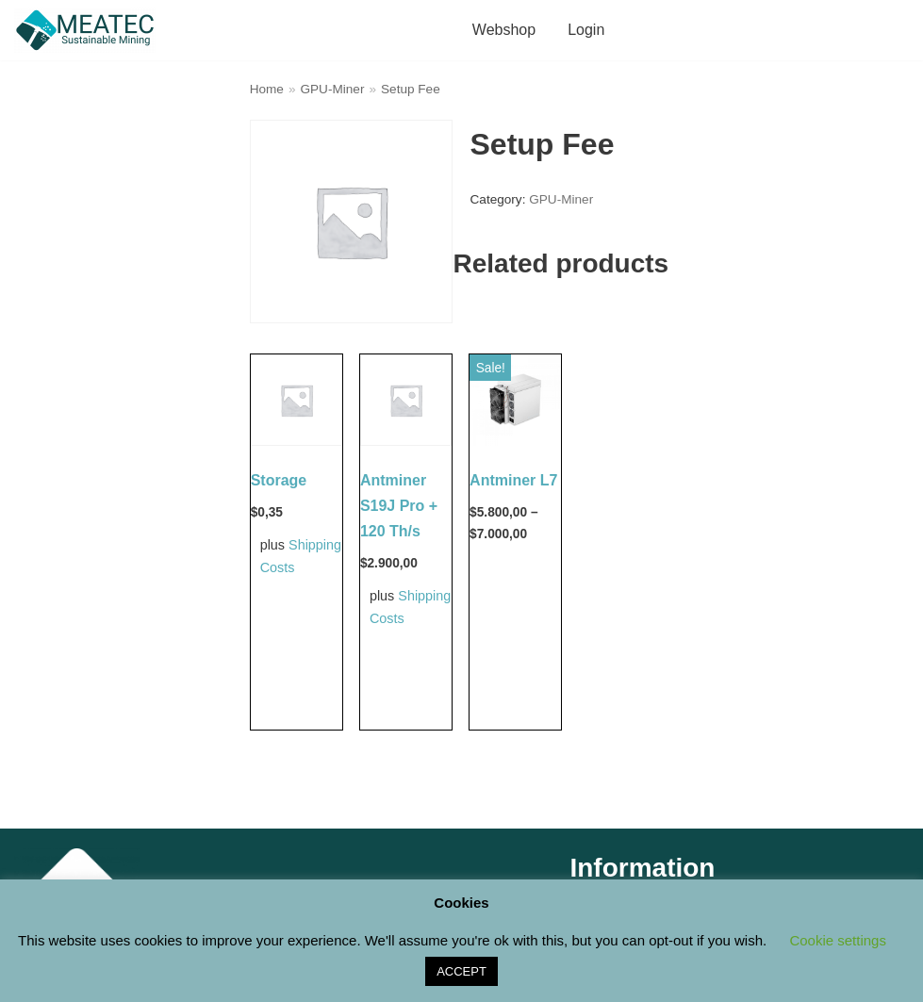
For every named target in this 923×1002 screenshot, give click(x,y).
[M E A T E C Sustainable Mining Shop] (89, 30)
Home (267, 89)
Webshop (504, 30)
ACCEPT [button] (461, 971)
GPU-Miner (332, 89)
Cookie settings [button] (837, 940)
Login (586, 30)
